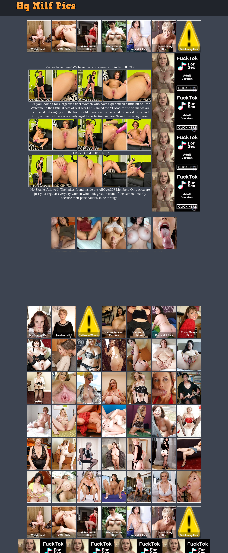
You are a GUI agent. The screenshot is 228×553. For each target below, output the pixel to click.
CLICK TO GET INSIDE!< (90, 153)
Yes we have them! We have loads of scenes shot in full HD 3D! (90, 67)
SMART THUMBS (119, 540)
